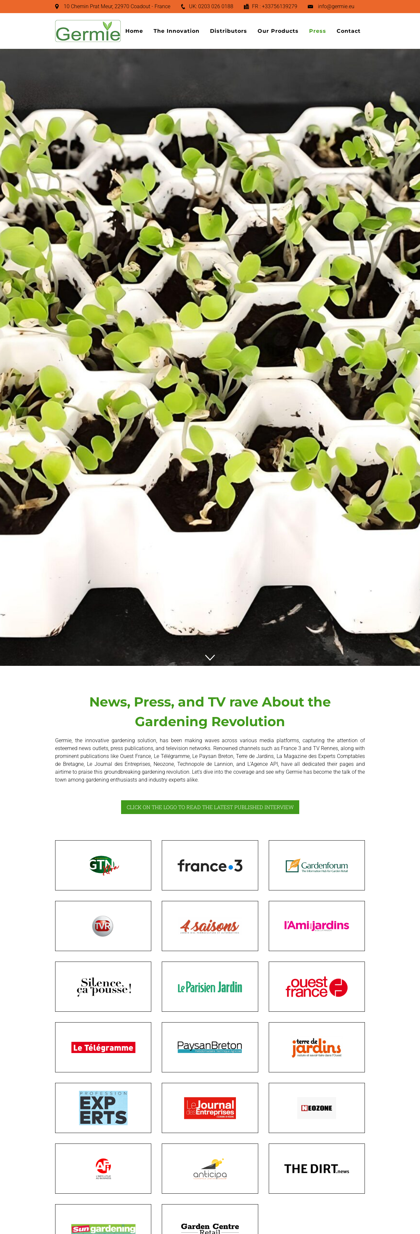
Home (134, 31)
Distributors (228, 31)
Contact (349, 31)
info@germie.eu (336, 6)
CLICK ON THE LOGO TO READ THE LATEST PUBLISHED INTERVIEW (210, 807)
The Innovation (177, 31)
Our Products (278, 31)
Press (317, 31)
